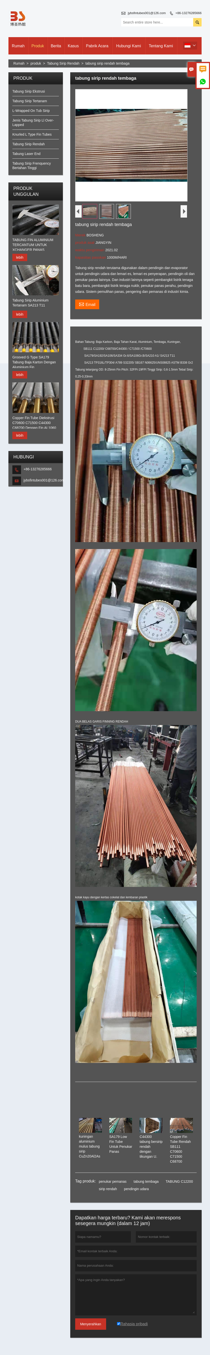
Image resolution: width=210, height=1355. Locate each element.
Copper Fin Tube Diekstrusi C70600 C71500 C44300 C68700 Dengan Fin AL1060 (34, 423)
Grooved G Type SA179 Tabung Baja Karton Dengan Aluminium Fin (34, 362)
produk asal (85, 242)
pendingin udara (136, 1189)
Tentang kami (161, 46)
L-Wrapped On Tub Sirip (31, 111)
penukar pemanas (113, 1181)
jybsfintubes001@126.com (147, 13)
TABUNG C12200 (179, 1181)
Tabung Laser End (26, 154)
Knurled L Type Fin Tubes (32, 134)
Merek (81, 235)
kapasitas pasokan (91, 257)
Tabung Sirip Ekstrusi (28, 91)
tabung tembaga (146, 1181)
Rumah (18, 46)
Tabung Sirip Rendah (63, 63)
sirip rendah (108, 1189)
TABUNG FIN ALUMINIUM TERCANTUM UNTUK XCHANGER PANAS (32, 245)
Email (87, 304)
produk (37, 46)
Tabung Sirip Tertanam (29, 101)
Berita (56, 46)
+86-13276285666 (188, 13)
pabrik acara (97, 46)
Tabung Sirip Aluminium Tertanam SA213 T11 (30, 302)
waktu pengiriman (90, 250)
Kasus (73, 46)
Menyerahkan (90, 1324)
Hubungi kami (128, 46)
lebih (19, 257)
